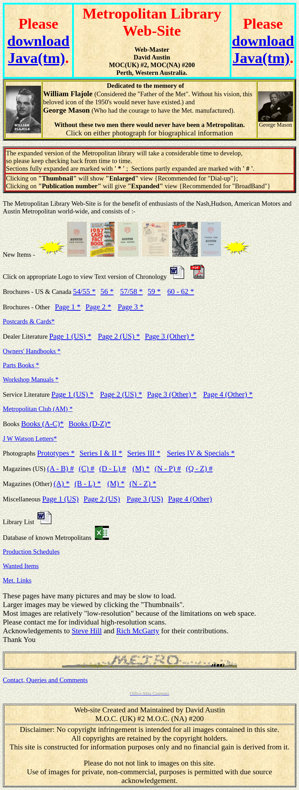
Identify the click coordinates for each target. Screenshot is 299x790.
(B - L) (88, 483)
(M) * (141, 468)
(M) (116, 483)
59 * (154, 291)
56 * (106, 291)
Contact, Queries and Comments (45, 680)
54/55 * (84, 291)
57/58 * (131, 291)
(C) (86, 468)
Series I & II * (100, 453)
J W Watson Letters (30, 438)
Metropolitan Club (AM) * (38, 408)
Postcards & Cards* (29, 321)
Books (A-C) (42, 423)
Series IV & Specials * (201, 453)
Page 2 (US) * (119, 336)
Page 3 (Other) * (170, 336)
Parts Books (21, 365)
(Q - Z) (199, 468)
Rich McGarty (137, 631)
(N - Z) (143, 483)
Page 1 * (68, 307)
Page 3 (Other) (172, 394)
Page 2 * (98, 307)
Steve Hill (87, 631)
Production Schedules (31, 551)
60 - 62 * (180, 291)
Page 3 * (130, 307)
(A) (62, 483)
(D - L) (112, 468)
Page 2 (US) (102, 499)
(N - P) (168, 468)
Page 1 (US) (72, 394)
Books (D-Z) (90, 423)
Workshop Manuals (30, 379)
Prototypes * (56, 453)
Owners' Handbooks (32, 351)
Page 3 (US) (145, 499)
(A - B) (60, 468)
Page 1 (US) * (70, 336)
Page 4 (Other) (228, 394)
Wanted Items (21, 566)
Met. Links (17, 580)
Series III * (143, 453)
